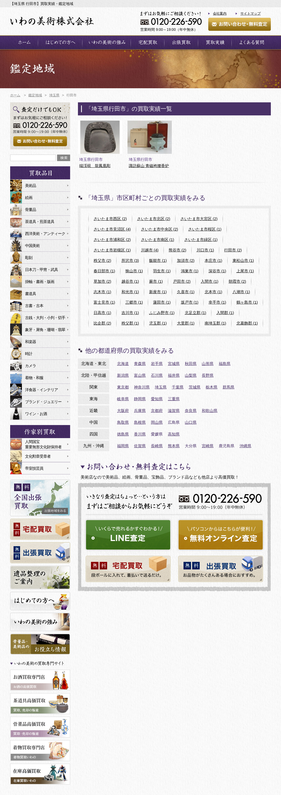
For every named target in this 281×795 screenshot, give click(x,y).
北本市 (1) (213, 292)
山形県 (207, 363)
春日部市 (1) (104, 271)
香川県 (140, 434)
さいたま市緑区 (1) (201, 239)
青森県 (140, 363)
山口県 (191, 422)
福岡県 (123, 446)
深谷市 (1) (217, 271)
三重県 (174, 399)
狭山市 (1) (134, 271)
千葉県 (178, 387)
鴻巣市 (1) (190, 271)
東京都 (123, 387)
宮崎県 (207, 446)
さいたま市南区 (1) (157, 239)
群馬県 (228, 387)
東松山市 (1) (243, 260)
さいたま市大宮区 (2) (199, 218)
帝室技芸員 (34, 468)
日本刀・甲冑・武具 (41, 269)
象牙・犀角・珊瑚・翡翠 (45, 329)
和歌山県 (209, 410)
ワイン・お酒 (36, 413)
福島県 (224, 363)
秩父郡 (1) (130, 323)
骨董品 (30, 209)
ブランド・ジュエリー (43, 401)
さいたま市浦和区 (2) (112, 239)
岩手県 (157, 363)
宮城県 (174, 363)
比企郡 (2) (102, 323)
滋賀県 (174, 410)
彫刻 (28, 257)
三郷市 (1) (134, 302)
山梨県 (191, 375)
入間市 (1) (209, 281)
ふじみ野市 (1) (162, 312)
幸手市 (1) (217, 302)
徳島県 (123, 434)
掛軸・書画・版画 (39, 281)
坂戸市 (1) (190, 302)
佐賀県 (140, 446)
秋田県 (191, 363)
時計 (28, 353)
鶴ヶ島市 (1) (247, 302)
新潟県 (123, 375)
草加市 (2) (102, 281)
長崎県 (157, 446)
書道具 (30, 293)
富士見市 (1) (104, 302)
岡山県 (157, 422)
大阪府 (123, 410)
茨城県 (194, 387)
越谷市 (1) (130, 281)
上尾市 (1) (245, 271)
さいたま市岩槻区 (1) (112, 250)
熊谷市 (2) (177, 250)
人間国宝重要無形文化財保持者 (43, 444)
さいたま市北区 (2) (153, 218)
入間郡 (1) (225, 312)
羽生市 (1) (162, 271)
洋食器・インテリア (41, 389)
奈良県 (191, 410)
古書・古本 (34, 305)
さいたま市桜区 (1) (205, 229)
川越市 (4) (150, 250)
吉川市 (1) (130, 312)
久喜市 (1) (186, 292)
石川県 (157, 375)
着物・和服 (34, 377)
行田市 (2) (233, 250)
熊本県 (174, 446)
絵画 (28, 197)
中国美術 (32, 245)
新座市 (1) (158, 292)
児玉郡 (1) (158, 323)
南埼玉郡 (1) (215, 323)
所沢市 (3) (130, 260)
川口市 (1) (205, 250)
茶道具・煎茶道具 (39, 221)
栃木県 (211, 387)
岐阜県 (123, 399)
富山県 (140, 375)
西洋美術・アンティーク (45, 233)
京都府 (157, 410)
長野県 (207, 375)
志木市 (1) (102, 292)
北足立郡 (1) (195, 312)
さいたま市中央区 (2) (159, 229)
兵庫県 (140, 410)
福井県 (174, 375)
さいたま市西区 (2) (110, 218)
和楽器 (30, 341)
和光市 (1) (130, 292)
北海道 (123, 363)
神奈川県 (142, 387)
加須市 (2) (186, 260)
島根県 (140, 422)
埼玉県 (161, 387)
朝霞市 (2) (237, 281)
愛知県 (157, 399)
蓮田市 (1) (162, 302)
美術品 (30, 185)
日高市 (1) (102, 312)
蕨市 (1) (156, 281)
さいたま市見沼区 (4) (112, 229)
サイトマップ (250, 13)
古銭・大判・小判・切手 (45, 317)
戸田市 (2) (182, 281)
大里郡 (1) (186, 323)
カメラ (30, 365)
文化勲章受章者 (38, 456)
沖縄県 (245, 446)
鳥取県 (123, 422)
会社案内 (220, 13)
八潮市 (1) (241, 292)
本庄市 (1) (213, 260)
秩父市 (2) (102, 260)
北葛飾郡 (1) (247, 323)
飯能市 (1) (158, 260)
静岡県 (140, 399)
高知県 (174, 434)
